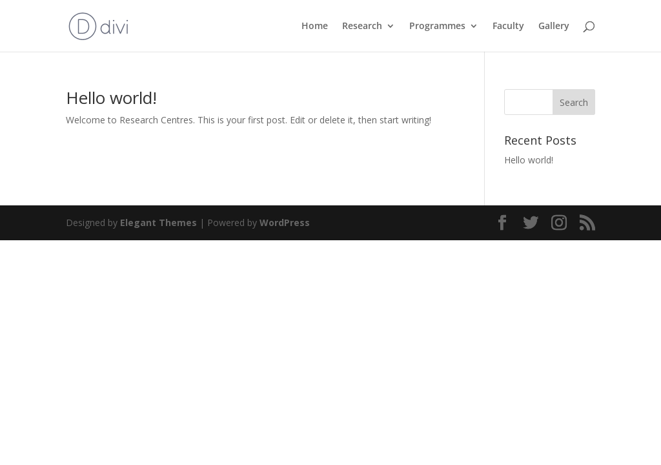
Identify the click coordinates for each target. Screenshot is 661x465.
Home (314, 26)
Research (362, 26)
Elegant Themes (158, 222)
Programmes (437, 26)
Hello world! (111, 97)
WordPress (284, 222)
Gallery (553, 26)
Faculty (508, 26)
